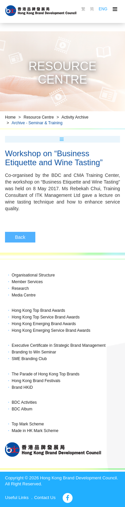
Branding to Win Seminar (34, 352)
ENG (103, 9)
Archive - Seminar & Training (37, 123)
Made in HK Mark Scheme (35, 430)
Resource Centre (39, 117)
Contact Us (44, 497)
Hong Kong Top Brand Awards (38, 310)
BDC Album (22, 409)
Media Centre (24, 295)
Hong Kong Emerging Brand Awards (44, 323)
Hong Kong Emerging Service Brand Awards (51, 330)
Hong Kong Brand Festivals (36, 380)
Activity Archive (74, 117)
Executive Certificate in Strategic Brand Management (58, 345)
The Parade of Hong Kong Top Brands (45, 374)
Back (20, 237)
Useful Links (17, 497)
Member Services (27, 281)
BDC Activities (24, 402)
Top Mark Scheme (28, 424)
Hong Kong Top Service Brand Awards (46, 317)
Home (10, 117)
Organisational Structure (33, 275)
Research (20, 288)
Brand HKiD (22, 387)
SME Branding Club (29, 358)
